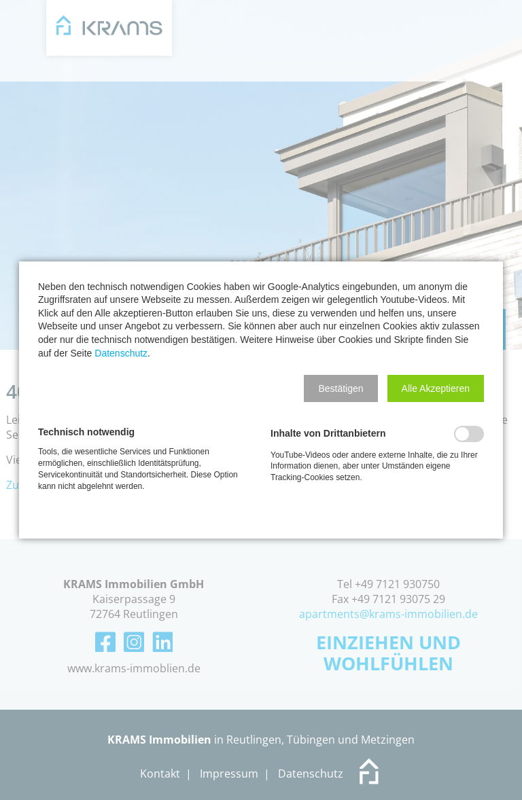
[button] (340, 388)
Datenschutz (120, 353)
